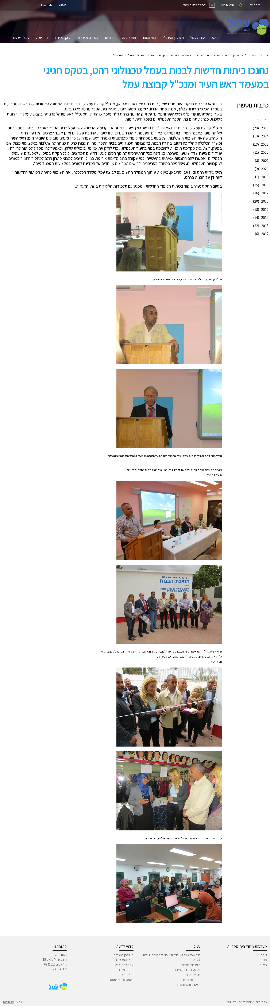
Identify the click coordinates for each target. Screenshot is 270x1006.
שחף (264, 955)
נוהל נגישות (127, 975)
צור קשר (255, 5)
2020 (261, 168)
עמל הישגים (21, 37)
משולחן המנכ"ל (173, 37)
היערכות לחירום (190, 965)
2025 (260, 128)
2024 (260, 136)
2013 (260, 225)
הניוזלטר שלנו (191, 980)
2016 (260, 201)
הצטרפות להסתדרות (188, 984)
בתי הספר (149, 37)
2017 (260, 193)
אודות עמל (197, 37)
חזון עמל (42, 37)
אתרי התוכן (128, 37)
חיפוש (62, 5)
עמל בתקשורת (88, 37)
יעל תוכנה (8, 1002)
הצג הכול (262, 119)
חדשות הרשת (192, 975)
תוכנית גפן (227, 5)
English (46, 5)
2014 (260, 217)
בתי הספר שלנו (124, 960)
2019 (260, 176)
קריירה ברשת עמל (194, 5)
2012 (261, 233)
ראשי (214, 37)
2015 (260, 209)
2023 (260, 144)
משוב (263, 965)
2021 (261, 160)
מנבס (263, 960)
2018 (260, 185)
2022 (260, 152)
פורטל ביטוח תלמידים (187, 970)
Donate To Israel (122, 980)
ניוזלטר (109, 37)
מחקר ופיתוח (63, 37)
